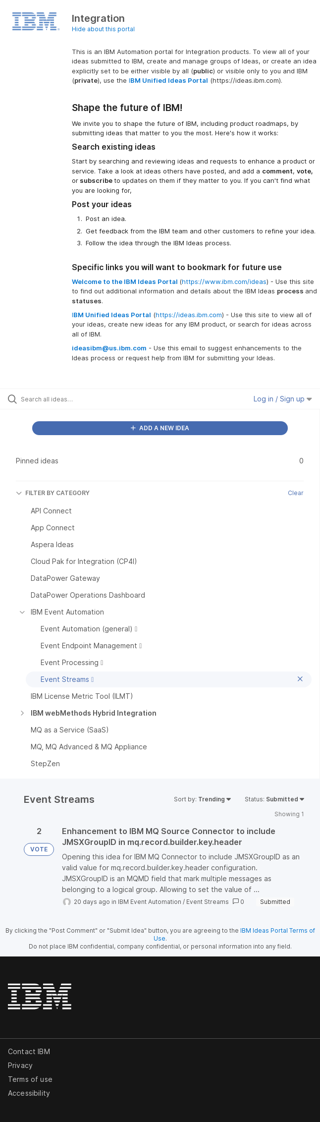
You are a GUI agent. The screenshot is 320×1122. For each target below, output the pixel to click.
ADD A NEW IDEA (160, 428)
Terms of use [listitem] (30, 1079)
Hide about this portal (103, 29)
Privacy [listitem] (20, 1065)
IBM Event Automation (149, 901)
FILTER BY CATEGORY (53, 493)
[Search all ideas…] (77, 399)
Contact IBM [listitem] (29, 1051)
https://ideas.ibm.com (189, 315)
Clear (296, 493)
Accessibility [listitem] (29, 1093)
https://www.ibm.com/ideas (224, 281)
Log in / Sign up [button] (283, 398)
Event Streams (207, 901)
